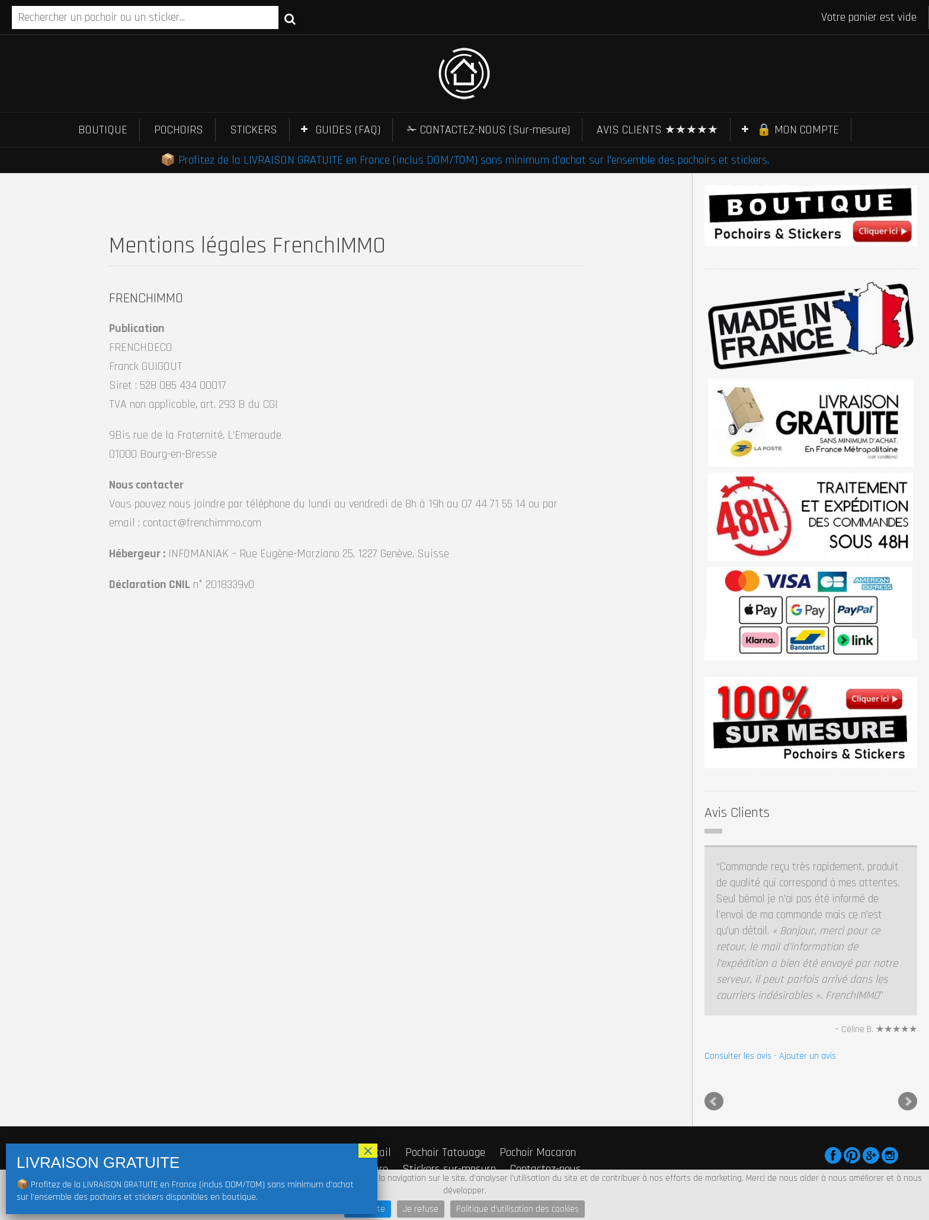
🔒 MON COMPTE (798, 130)
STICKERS (253, 130)
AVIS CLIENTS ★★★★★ (657, 130)
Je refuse (420, 1209)
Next (907, 1101)
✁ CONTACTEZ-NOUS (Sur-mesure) (488, 130)
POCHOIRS (178, 130)
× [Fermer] (368, 1151)
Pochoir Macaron (537, 1152)
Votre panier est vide (869, 17)
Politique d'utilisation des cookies (517, 1209)
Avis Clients (737, 813)
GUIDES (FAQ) (348, 130)
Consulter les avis (737, 1056)
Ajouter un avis (807, 1056)
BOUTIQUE (102, 130)
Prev (713, 1101)
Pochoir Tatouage (445, 1152)
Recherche (290, 18)
